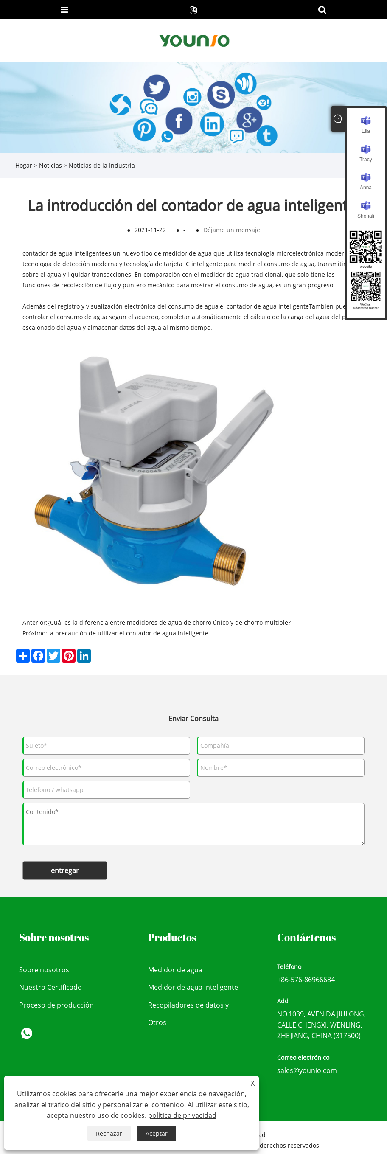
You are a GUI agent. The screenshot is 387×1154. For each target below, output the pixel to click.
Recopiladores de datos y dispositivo (188, 1007)
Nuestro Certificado (50, 987)
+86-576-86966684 (306, 979)
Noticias (50, 165)
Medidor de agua (175, 969)
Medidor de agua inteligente (193, 987)
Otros (157, 1022)
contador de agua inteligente (63, 253)
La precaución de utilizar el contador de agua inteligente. (128, 633)
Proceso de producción (56, 1005)
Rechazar (109, 1133)
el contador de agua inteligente (264, 306)
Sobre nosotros (44, 969)
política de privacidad (182, 1115)
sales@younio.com (307, 1070)
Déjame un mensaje (231, 230)
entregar (65, 870)
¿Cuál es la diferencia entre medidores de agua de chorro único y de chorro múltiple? (169, 622)
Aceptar (157, 1133)
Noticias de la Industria (102, 165)
